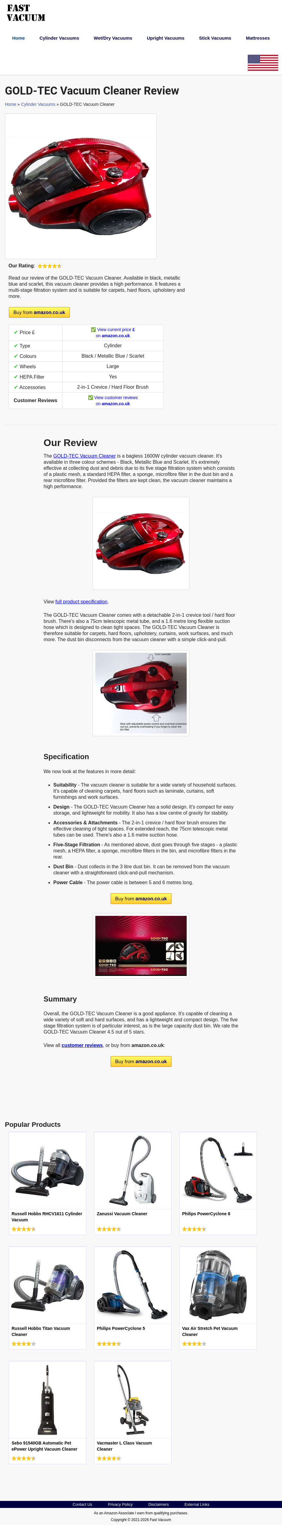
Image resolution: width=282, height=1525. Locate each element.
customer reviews (82, 1045)
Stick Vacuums (215, 38)
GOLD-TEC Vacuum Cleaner (84, 456)
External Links (197, 1504)
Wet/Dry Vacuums (113, 38)
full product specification (81, 601)
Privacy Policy (120, 1504)
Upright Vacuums (165, 38)
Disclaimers (158, 1504)
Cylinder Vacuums (59, 38)
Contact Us (82, 1504)
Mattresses (258, 38)
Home (18, 38)
